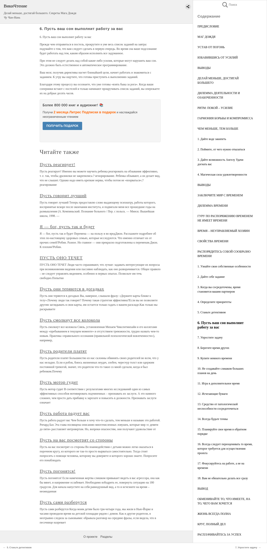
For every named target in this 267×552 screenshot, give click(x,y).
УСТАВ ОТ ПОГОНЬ (211, 47)
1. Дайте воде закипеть (211, 139)
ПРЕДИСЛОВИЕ (208, 26)
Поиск (229, 4)
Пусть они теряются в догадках (72, 288)
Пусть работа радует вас (65, 413)
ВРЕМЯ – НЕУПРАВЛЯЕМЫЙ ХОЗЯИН (223, 230)
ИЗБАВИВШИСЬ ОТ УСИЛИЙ (217, 57)
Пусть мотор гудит (59, 382)
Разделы (106, 536)
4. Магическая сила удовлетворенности (222, 174)
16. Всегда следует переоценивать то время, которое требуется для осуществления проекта (225, 449)
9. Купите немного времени (214, 358)
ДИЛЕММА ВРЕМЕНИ (212, 205)
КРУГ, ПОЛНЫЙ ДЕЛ (211, 524)
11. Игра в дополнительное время (218, 383)
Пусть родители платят (63, 351)
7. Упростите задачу (210, 337)
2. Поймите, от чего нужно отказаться (221, 149)
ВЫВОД (202, 488)
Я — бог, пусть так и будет (67, 226)
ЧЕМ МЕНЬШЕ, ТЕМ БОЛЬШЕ (217, 128)
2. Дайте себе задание (211, 276)
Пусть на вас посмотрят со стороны (76, 440)
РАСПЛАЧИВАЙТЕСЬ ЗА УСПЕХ (219, 534)
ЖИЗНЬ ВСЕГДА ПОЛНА (214, 513)
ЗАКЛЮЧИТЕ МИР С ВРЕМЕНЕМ (220, 195)
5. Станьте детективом (211, 312)
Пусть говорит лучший (63, 195)
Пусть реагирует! (57, 164)
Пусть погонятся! (57, 471)
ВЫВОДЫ (204, 67)
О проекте (90, 536)
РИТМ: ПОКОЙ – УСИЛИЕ (215, 107)
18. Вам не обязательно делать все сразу (222, 478)
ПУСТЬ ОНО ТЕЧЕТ (61, 257)
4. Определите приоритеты (214, 301)
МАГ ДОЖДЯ (206, 36)
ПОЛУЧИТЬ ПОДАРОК (62, 125)
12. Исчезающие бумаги (212, 393)
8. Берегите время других (213, 347)
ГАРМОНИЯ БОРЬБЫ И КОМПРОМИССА (225, 118)
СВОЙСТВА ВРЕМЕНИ (212, 241)
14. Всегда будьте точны (212, 419)
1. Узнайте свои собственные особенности (224, 266)
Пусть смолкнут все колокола (70, 320)
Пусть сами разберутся (63, 502)
